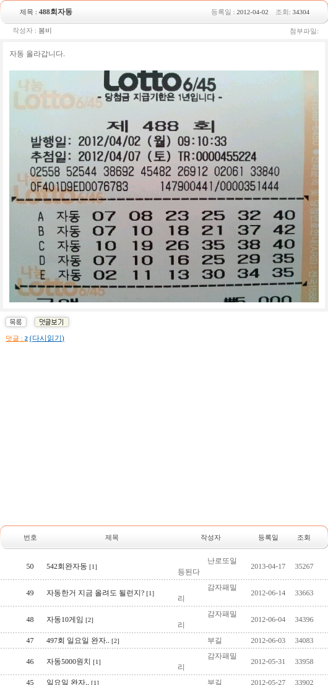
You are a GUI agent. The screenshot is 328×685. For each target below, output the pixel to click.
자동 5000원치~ (76, 575)
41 (30, 601)
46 (30, 491)
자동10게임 (69, 449)
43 (30, 554)
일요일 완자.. (72, 512)
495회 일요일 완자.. (82, 554)
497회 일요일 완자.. (82, 470)
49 (30, 422)
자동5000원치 (73, 491)
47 (30, 470)
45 (30, 512)
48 (30, 449)
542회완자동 (71, 395)
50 (30, 395)
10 (219, 630)
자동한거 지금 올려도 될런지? (100, 422)
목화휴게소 (69, 601)
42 (30, 575)
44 (30, 533)
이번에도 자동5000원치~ (91, 533)
